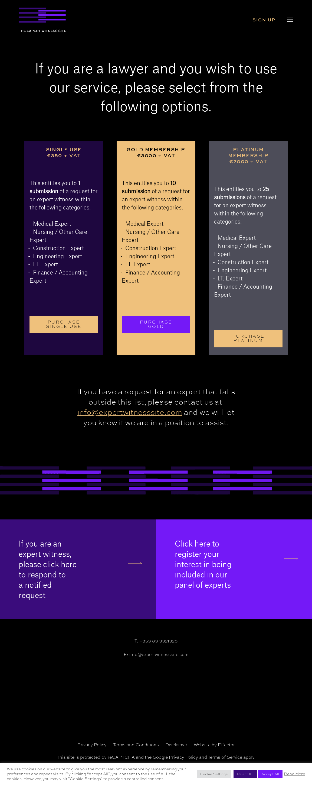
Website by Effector (214, 745)
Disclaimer (176, 745)
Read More (294, 773)
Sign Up (264, 20)
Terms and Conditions (136, 745)
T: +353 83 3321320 (156, 641)
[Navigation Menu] (290, 19)
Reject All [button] (245, 774)
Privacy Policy (92, 745)
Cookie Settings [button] (214, 774)
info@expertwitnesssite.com (129, 412)
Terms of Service (225, 757)
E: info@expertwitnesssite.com (156, 654)
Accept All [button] (270, 774)
